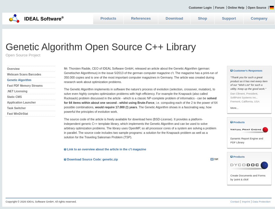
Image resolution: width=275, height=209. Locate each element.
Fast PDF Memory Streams (25, 85)
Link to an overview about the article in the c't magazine (105, 149)
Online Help (236, 7)
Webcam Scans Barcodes (24, 74)
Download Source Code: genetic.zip (91, 159)
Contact (234, 201)
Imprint (246, 201)
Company (259, 18)
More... (234, 108)
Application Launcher (21, 102)
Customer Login (200, 7)
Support (229, 18)
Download (174, 18)
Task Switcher (16, 108)
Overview (13, 68)
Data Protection (262, 201)
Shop (202, 18)
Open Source (257, 7)
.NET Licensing (17, 91)
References (141, 18)
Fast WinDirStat (17, 113)
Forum (219, 7)
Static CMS (14, 96)
